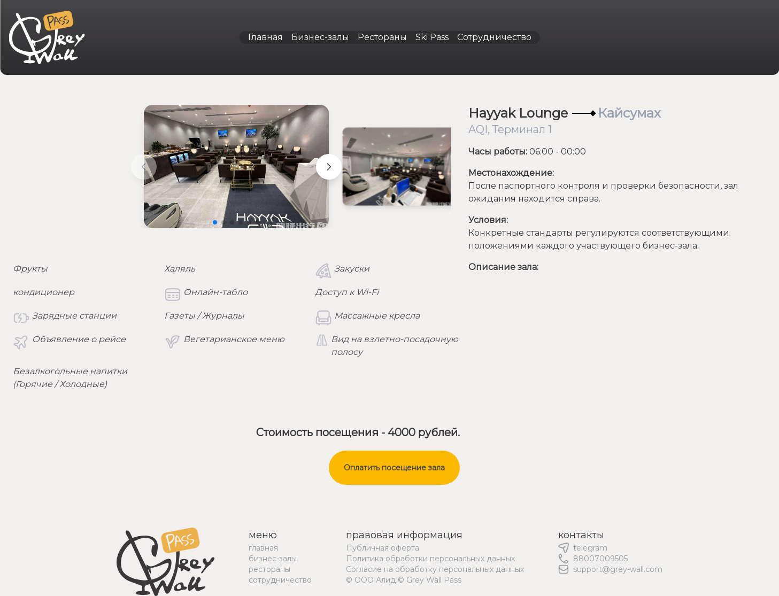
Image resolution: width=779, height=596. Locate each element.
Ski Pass (432, 37)
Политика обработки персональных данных (430, 558)
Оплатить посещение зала (394, 468)
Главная (265, 37)
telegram (590, 548)
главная (263, 548)
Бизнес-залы (320, 37)
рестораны (269, 569)
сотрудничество (280, 580)
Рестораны (382, 37)
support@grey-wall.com (617, 569)
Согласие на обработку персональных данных (435, 569)
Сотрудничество (494, 37)
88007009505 (600, 558)
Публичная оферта (382, 548)
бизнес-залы (273, 558)
